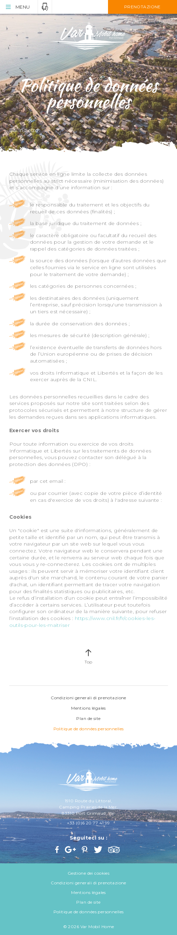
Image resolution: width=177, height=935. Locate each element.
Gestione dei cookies (88, 873)
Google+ (71, 849)
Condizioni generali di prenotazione (88, 697)
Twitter (98, 849)
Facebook (57, 849)
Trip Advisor (114, 849)
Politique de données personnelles (88, 728)
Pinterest (85, 849)
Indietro (28, 130)
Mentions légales (88, 708)
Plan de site (88, 718)
